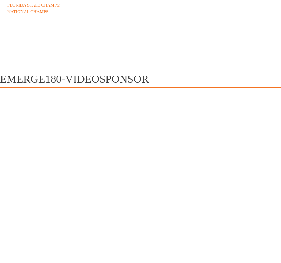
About (18, 37)
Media (241, 37)
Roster (149, 37)
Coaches (59, 37)
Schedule (105, 37)
